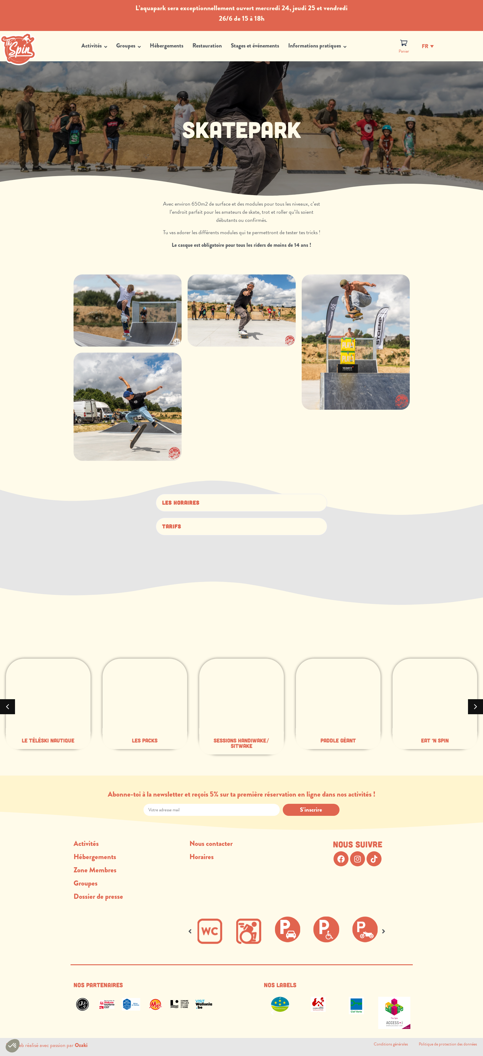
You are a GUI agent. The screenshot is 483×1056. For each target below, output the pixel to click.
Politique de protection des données (448, 1044)
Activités (86, 843)
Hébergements (95, 857)
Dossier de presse (98, 896)
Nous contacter (211, 843)
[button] (241, 502)
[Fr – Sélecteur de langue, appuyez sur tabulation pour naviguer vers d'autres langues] (428, 46)
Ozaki (81, 1045)
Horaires (201, 857)
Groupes (86, 883)
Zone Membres (95, 870)
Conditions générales (396, 1044)
